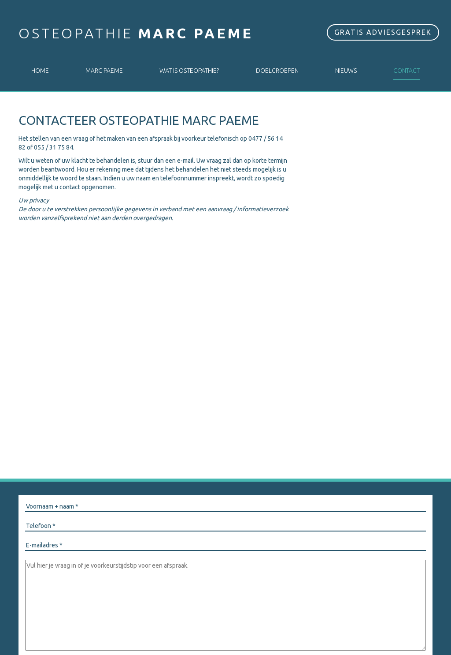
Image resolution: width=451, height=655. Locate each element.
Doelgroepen (277, 70)
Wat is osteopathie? (189, 70)
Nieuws (346, 70)
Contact (406, 70)
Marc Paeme (104, 70)
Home (40, 70)
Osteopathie (135, 33)
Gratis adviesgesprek (383, 32)
